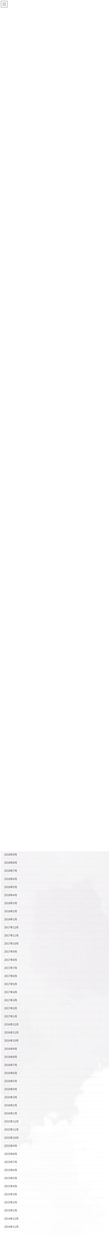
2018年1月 (10, 919)
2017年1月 (10, 1016)
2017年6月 (10, 976)
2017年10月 (11, 943)
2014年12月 (11, 1218)
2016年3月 (10, 1097)
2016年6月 (10, 1073)
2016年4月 (10, 1089)
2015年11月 (11, 1129)
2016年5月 (10, 1081)
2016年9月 (10, 1049)
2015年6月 (10, 1170)
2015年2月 (10, 1202)
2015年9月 (10, 1146)
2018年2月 (10, 911)
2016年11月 (11, 1032)
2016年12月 (11, 1024)
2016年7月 (10, 1065)
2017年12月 (11, 927)
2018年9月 (10, 854)
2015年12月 (11, 1121)
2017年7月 (10, 968)
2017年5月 (10, 984)
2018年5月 (10, 887)
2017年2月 (10, 1008)
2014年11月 (11, 1227)
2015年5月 (10, 1178)
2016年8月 (10, 1057)
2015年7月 (10, 1162)
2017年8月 (10, 960)
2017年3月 (10, 1000)
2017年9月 (10, 951)
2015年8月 (10, 1154)
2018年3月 (10, 903)
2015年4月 (10, 1186)
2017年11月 (11, 935)
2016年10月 (11, 1040)
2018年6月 (10, 879)
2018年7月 (10, 870)
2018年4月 (10, 895)
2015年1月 (10, 1210)
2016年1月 (10, 1113)
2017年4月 (10, 992)
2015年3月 (10, 1194)
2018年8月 (10, 862)
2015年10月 (11, 1138)
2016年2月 (10, 1105)
